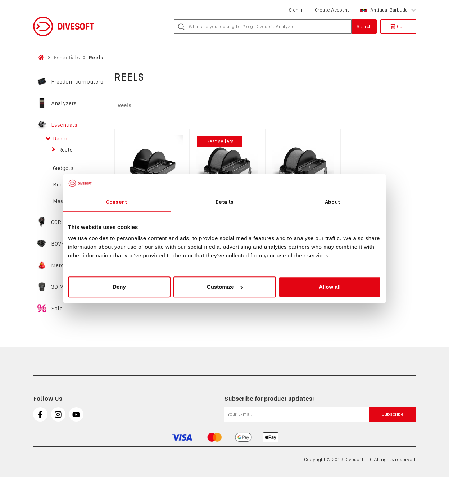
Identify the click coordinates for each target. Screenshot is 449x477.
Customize (225, 287)
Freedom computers (77, 82)
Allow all (330, 287)
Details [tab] (224, 202)
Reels (96, 57)
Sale (57, 308)
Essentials (67, 57)
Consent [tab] (116, 202)
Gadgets (63, 168)
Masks (61, 201)
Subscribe (393, 414)
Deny (119, 287)
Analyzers (64, 103)
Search (364, 26)
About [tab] (332, 202)
